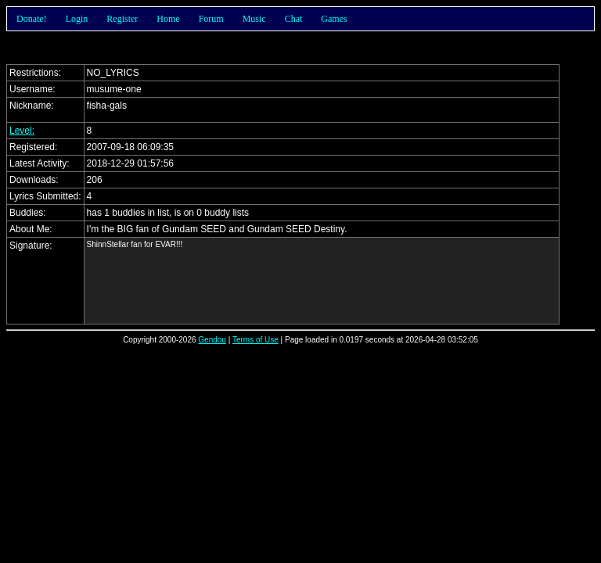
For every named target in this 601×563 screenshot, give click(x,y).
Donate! (31, 18)
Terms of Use (255, 339)
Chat (294, 18)
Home (168, 18)
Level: (21, 130)
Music (254, 18)
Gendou (212, 339)
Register (122, 18)
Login (77, 18)
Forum (211, 18)
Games (334, 18)
